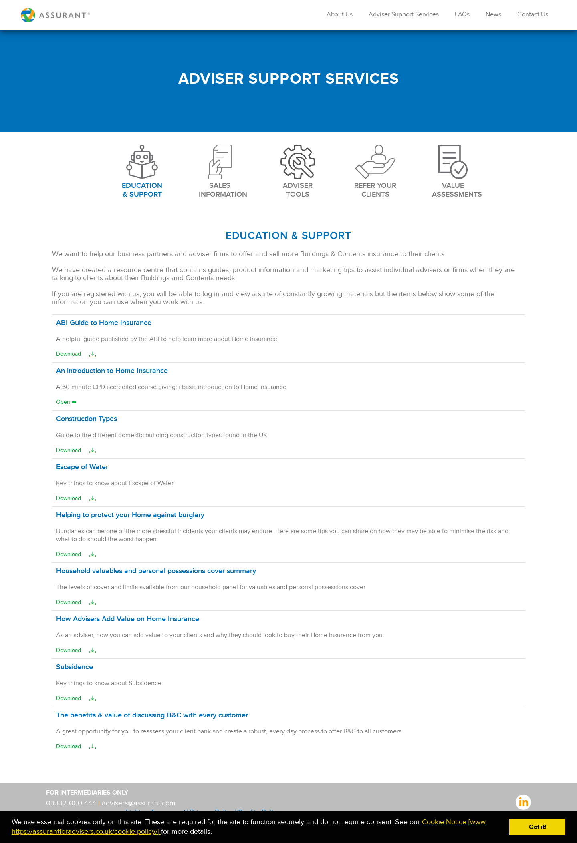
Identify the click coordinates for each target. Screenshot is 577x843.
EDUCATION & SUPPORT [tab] (142, 172)
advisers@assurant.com (139, 803)
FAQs (462, 14)
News (493, 14)
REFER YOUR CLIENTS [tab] (375, 172)
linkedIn (523, 801)
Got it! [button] (537, 827)
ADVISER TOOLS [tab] (297, 172)
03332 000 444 (72, 803)
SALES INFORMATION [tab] (220, 172)
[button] (215, 832)
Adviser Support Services (404, 14)
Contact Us (532, 14)
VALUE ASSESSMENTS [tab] (453, 172)
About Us (340, 14)
